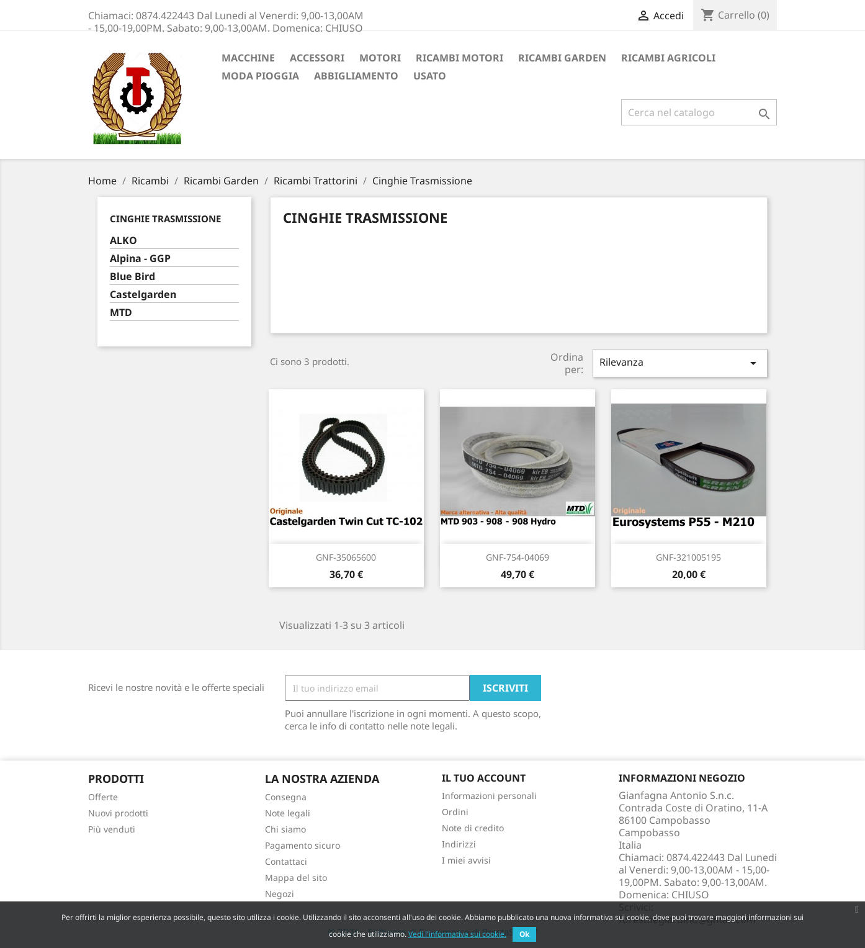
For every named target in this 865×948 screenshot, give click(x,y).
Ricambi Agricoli (668, 58)
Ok (524, 934)
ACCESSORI (317, 58)
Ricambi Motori (459, 58)
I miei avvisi (466, 860)
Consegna (286, 797)
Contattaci (286, 861)
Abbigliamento (356, 76)
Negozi (279, 894)
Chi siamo (285, 829)
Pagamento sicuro (302, 845)
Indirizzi (459, 844)
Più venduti (111, 829)
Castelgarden (143, 294)
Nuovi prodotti (118, 813)
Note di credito (473, 828)
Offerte (103, 797)
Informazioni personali (489, 795)
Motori (380, 58)
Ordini (455, 812)
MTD (121, 312)
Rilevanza (680, 363)
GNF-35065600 (346, 557)
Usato (429, 76)
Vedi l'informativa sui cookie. (457, 934)
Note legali (287, 813)
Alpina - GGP (140, 258)
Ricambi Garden (562, 58)
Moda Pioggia (260, 76)
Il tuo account (484, 778)
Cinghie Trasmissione (165, 218)
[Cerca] (699, 112)
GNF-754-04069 (517, 557)
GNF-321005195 (688, 557)
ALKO (123, 240)
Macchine (248, 58)
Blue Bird (132, 276)
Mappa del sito (296, 877)
